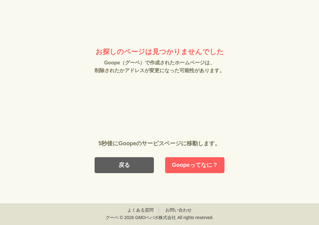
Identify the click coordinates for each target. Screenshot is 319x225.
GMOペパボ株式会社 (155, 217)
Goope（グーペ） (159, 24)
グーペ (112, 217)
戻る (124, 165)
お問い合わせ (178, 210)
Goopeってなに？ (195, 165)
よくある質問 (140, 210)
